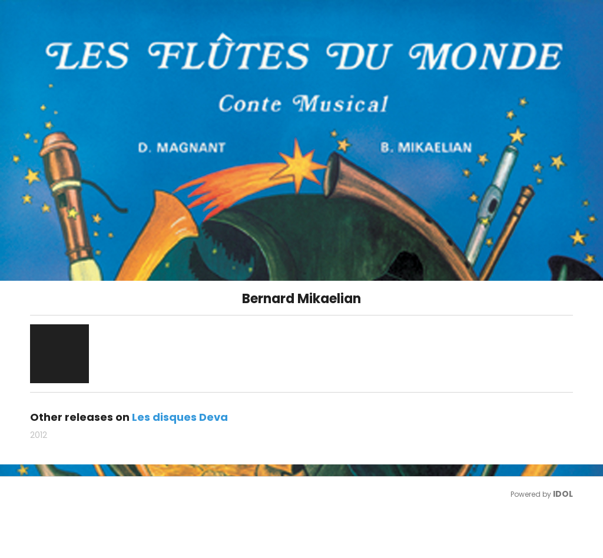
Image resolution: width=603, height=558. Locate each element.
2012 (38, 435)
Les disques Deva (180, 417)
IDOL (563, 494)
